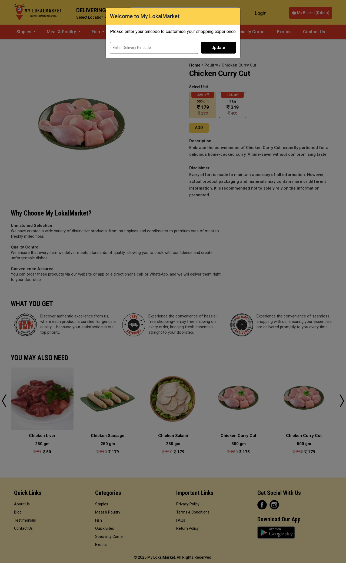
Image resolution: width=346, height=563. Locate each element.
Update (218, 47)
